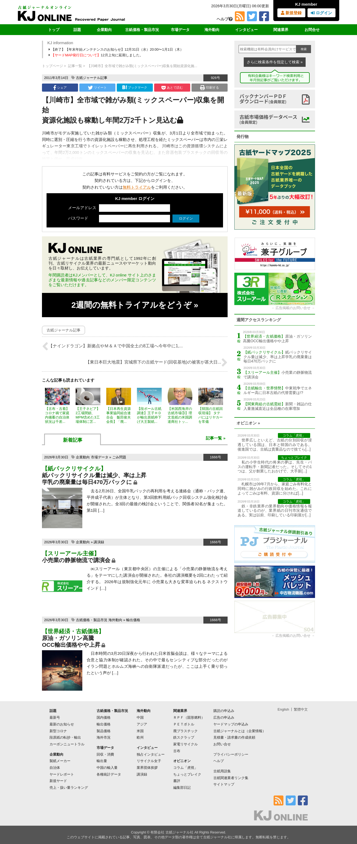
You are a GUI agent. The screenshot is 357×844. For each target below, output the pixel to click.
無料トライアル (137, 187)
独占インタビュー (151, 754)
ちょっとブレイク (187, 774)
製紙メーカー (60, 761)
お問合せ (312, 29)
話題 (77, 29)
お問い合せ (222, 744)
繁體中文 (301, 709)
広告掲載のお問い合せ (292, 308)
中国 (140, 717)
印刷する (209, 87)
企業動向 (104, 29)
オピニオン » (248, 423)
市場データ (180, 29)
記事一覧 (75, 66)
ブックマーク (134, 87)
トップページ (52, 66)
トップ (53, 29)
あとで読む (172, 87)
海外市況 (104, 737)
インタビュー (246, 29)
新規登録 (291, 13)
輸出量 (102, 761)
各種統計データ (109, 774)
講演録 (99, 542)
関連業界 (280, 29)
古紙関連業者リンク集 (230, 778)
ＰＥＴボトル (183, 724)
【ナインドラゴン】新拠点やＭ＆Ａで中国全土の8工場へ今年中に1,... (112, 346)
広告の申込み (223, 717)
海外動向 (212, 29)
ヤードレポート (62, 774)
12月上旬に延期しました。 (96, 55)
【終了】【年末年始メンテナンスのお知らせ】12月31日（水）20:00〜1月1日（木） (116, 49)
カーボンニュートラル (67, 744)
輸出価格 (133, 620)
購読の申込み (223, 711)
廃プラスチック (185, 731)
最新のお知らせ (62, 724)
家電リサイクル (185, 744)
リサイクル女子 (149, 761)
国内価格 (104, 717)
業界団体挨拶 (147, 768)
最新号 (55, 717)
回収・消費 (105, 754)
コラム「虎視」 (185, 768)
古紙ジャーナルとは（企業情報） (239, 731)
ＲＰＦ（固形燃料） (189, 717)
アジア (142, 724)
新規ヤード (58, 781)
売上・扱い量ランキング (69, 788)
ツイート (97, 87)
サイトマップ (223, 784)
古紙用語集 (222, 771)
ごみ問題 (119, 457)
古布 (176, 751)
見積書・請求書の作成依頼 (234, 737)
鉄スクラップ (183, 737)
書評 (176, 781)
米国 (140, 731)
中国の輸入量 (107, 768)
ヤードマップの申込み (230, 724)
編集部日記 (182, 788)
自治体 (55, 768)
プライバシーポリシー (230, 754)
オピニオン (182, 761)
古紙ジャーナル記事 (91, 78)
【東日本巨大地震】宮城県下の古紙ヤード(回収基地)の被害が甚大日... (157, 362)
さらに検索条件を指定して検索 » (275, 62)
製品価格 (104, 731)
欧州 (140, 737)
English (283, 709)
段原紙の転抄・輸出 (65, 737)
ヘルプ (225, 19)
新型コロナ (58, 731)
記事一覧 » (215, 438)
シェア (60, 87)
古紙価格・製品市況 (142, 29)
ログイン (321, 13)
